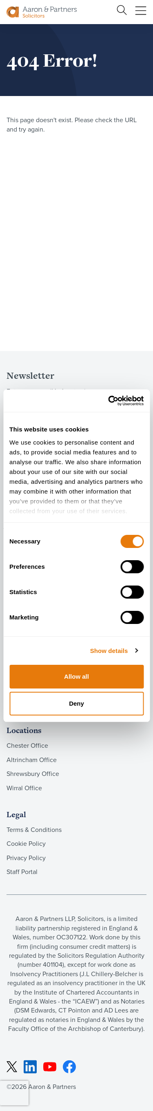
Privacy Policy (26, 858)
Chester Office (27, 745)
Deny (76, 703)
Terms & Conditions (34, 829)
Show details (109, 650)
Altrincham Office (32, 760)
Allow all (76, 676)
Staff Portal (22, 871)
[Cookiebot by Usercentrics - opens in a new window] (109, 401)
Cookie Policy (26, 843)
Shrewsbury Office (33, 773)
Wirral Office (24, 788)
